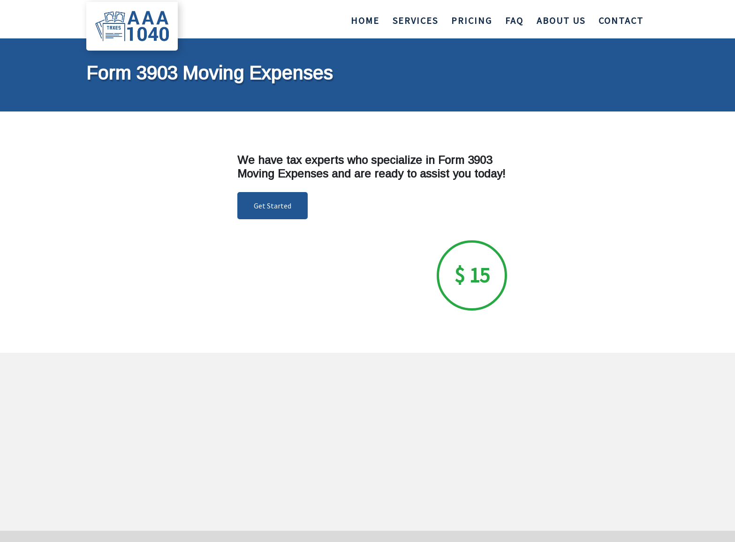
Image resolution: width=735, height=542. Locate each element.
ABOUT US (561, 18)
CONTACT (621, 18)
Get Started (272, 205)
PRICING (471, 18)
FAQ (514, 18)
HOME (365, 18)
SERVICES (415, 18)
